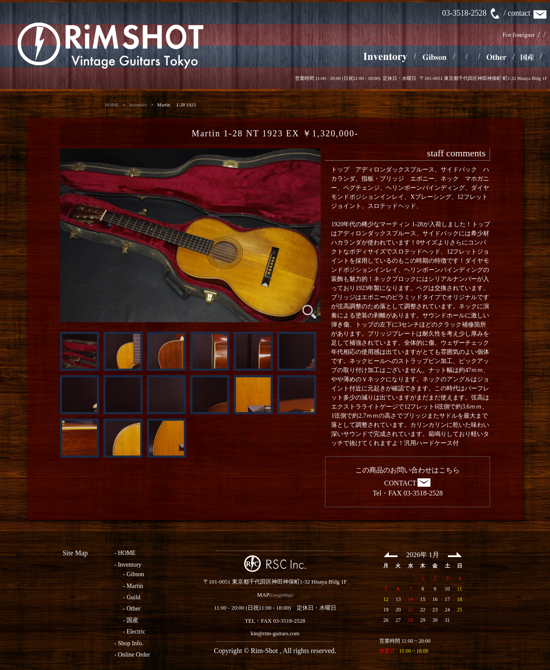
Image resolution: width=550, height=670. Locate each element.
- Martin (133, 586)
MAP (263, 594)
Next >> (455, 554)
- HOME (125, 553)
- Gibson (133, 574)
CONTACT (407, 483)
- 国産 (131, 620)
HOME (112, 104)
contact (527, 13)
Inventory (138, 104)
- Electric (134, 631)
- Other (131, 608)
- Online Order (132, 654)
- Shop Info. (128, 643)
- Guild (131, 597)
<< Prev (391, 554)
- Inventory (128, 564)
